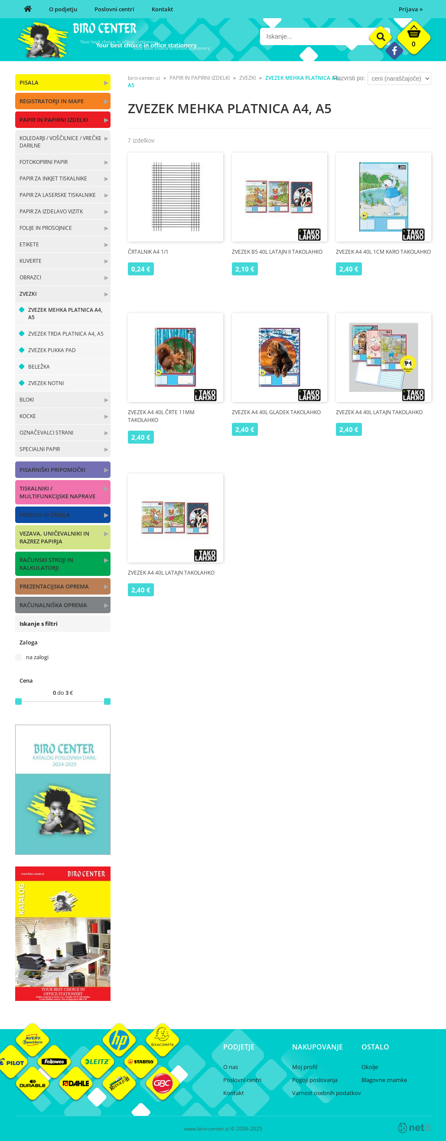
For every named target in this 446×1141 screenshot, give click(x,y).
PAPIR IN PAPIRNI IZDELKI (54, 120)
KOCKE (28, 416)
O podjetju (63, 9)
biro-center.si (144, 78)
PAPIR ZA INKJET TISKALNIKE (53, 178)
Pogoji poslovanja (315, 1080)
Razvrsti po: (349, 78)
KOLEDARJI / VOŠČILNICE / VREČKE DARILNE (60, 141)
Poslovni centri (114, 9)
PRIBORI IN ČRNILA (45, 515)
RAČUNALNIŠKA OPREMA (53, 605)
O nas (230, 1067)
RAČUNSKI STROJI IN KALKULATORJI (46, 564)
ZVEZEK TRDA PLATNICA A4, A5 (66, 333)
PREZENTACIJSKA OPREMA (54, 586)
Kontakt (162, 9)
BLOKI (27, 399)
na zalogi (37, 657)
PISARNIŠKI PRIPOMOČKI (52, 470)
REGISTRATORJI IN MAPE (52, 101)
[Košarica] (414, 40)
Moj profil (304, 1067)
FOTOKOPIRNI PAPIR (44, 162)
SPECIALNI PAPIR (40, 449)
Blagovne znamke (384, 1080)
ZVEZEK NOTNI (46, 383)
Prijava (411, 9)
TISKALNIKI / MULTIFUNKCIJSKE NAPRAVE (57, 492)
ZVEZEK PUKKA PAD (52, 350)
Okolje (369, 1067)
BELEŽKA (39, 366)
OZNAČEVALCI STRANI (46, 432)
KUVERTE (31, 261)
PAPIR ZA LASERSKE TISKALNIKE (58, 195)
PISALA (29, 82)
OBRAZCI (30, 277)
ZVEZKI (28, 294)
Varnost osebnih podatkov (326, 1093)
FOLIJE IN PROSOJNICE (46, 228)
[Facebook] (394, 50)
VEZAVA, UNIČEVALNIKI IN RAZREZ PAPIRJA (54, 537)
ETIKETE (29, 244)
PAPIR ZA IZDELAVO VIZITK (51, 211)
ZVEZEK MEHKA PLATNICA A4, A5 (65, 313)
